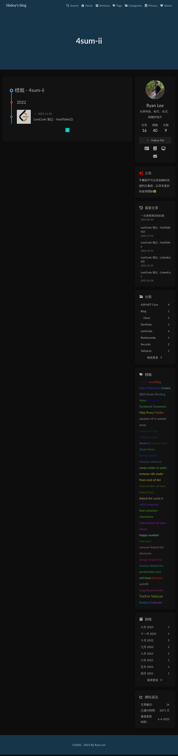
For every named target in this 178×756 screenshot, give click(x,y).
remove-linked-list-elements (152, 550)
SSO (142, 394)
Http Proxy (146, 412)
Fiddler (159, 412)
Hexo (143, 400)
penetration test (150, 572)
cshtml (143, 382)
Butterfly (153, 400)
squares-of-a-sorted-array (153, 422)
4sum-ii (144, 443)
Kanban (144, 602)
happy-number (149, 535)
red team (145, 578)
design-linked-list (150, 559)
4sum (151, 449)
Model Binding (155, 394)
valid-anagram (148, 504)
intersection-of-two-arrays (153, 526)
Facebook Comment (152, 406)
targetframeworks (151, 590)
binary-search (148, 455)
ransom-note (158, 443)
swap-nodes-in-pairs (153, 468)
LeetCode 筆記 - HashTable (155, 244)
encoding (155, 382)
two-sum (145, 541)
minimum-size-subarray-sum (149, 434)
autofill (144, 584)
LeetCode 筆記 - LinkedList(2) (156, 259)
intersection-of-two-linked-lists (153, 489)
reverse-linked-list (151, 566)
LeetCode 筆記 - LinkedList (156, 274)
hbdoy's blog (16, 4)
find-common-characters (149, 513)
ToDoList (157, 596)
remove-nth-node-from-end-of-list (151, 477)
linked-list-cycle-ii (151, 498)
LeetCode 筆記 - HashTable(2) (53, 119)
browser (157, 578)
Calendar (156, 602)
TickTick (144, 596)
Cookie (166, 388)
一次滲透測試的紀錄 (152, 215)
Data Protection (150, 388)
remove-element (150, 461)
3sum (143, 449)
